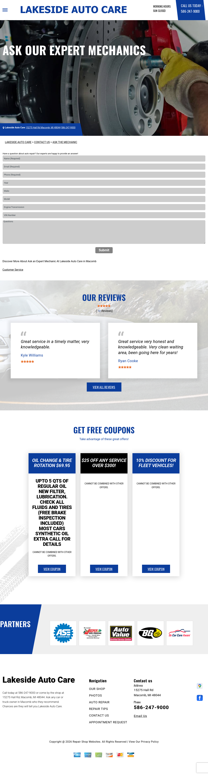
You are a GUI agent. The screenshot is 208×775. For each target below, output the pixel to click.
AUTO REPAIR (99, 702)
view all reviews (104, 387)
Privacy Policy (150, 741)
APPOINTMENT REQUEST (108, 722)
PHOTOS (95, 695)
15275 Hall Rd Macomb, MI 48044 (43, 127)
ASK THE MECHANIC (64, 142)
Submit (104, 250)
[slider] (104, 305)
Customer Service (12, 269)
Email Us (140, 716)
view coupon (52, 569)
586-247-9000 (190, 11)
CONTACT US (42, 142)
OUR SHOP (97, 689)
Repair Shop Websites (86, 741)
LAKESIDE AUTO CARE (18, 142)
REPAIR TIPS (98, 709)
